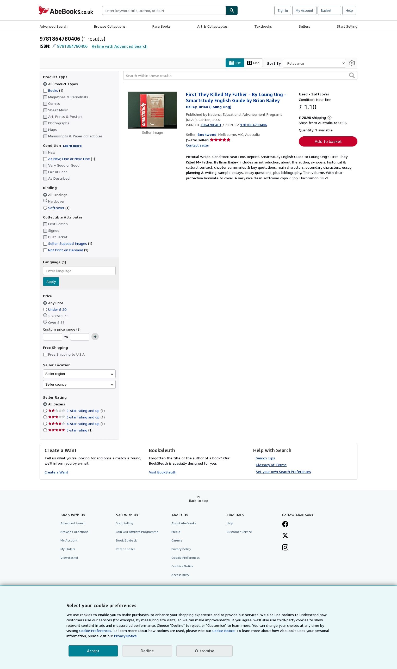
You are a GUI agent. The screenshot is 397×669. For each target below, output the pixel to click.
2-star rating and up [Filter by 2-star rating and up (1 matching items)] (76, 411)
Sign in (283, 10)
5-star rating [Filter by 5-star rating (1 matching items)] (70, 430)
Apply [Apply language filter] (51, 281)
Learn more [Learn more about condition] (72, 146)
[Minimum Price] (52, 337)
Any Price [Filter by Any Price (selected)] (53, 303)
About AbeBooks (183, 523)
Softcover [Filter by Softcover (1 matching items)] (56, 207)
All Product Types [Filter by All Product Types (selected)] (61, 84)
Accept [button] (93, 650)
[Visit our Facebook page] (285, 525)
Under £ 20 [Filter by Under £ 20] (55, 309)
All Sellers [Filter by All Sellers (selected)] (57, 404)
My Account (304, 10)
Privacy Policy (181, 549)
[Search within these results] (240, 75)
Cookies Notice (182, 566)
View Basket (69, 558)
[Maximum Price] (79, 337)
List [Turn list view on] (235, 62)
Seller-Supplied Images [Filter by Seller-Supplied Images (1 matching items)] (67, 243)
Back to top (198, 500)
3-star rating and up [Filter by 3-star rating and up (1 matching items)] (76, 417)
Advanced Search (53, 26)
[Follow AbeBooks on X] (285, 536)
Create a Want (56, 472)
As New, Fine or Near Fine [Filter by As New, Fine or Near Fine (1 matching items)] (69, 159)
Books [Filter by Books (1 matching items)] (53, 90)
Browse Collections (110, 26)
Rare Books (161, 26)
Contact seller (197, 145)
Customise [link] (204, 650)
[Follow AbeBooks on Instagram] (285, 548)
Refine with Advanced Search (119, 46)
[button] (352, 75)
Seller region (55, 374)
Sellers (304, 26)
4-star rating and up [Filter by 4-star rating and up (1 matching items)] (76, 424)
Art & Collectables (212, 26)
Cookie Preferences (185, 558)
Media (175, 532)
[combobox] (164, 10)
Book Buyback (126, 540)
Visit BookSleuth (162, 472)
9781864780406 (72, 46)
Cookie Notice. (223, 630)
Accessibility (180, 575)
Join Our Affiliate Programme (137, 532)
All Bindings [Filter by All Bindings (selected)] (56, 194)
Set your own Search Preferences (283, 471)
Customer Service (239, 532)
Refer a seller (125, 549)
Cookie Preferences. (95, 630)
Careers (176, 540)
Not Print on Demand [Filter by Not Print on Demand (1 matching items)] (65, 250)
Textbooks (263, 26)
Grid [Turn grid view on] (253, 62)
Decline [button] (147, 650)
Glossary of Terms (271, 465)
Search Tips (265, 458)
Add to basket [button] (328, 141)
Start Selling (347, 26)
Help (349, 10)
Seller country (56, 384)
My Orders (67, 549)
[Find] (232, 10)
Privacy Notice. (126, 636)
